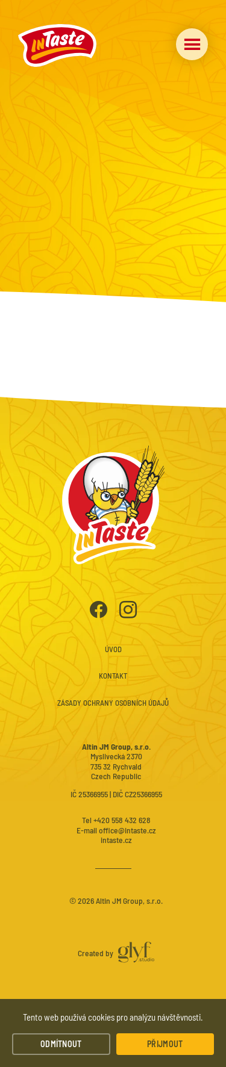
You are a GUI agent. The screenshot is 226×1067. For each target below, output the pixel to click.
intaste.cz (116, 840)
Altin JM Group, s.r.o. (129, 900)
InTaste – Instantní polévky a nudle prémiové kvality (57, 45)
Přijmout (165, 1044)
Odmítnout (61, 1044)
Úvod (113, 649)
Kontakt (113, 675)
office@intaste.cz (127, 830)
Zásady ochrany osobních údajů (113, 703)
